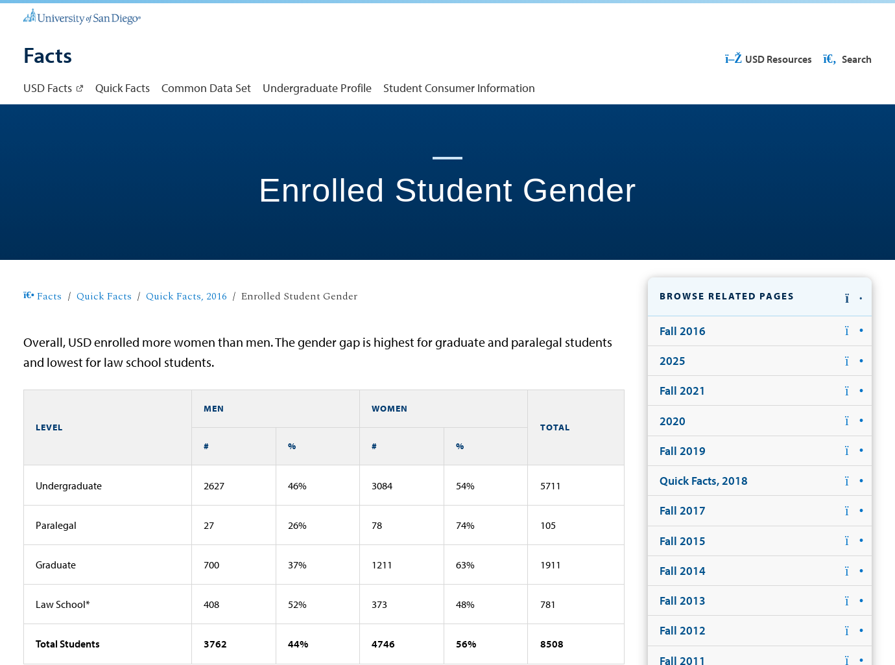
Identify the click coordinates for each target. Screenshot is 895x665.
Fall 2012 (683, 630)
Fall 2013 (683, 600)
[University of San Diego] (82, 15)
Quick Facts (122, 87)
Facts (42, 296)
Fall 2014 (683, 570)
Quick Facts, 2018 (704, 480)
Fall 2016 (683, 330)
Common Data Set (206, 87)
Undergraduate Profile (317, 87)
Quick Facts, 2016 (186, 296)
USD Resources (769, 58)
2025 (673, 360)
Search (846, 58)
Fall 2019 (683, 450)
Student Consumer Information (459, 87)
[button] (760, 296)
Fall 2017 (683, 510)
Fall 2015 (683, 540)
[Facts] (47, 56)
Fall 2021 (683, 390)
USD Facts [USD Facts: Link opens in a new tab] (47, 87)
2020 (673, 421)
